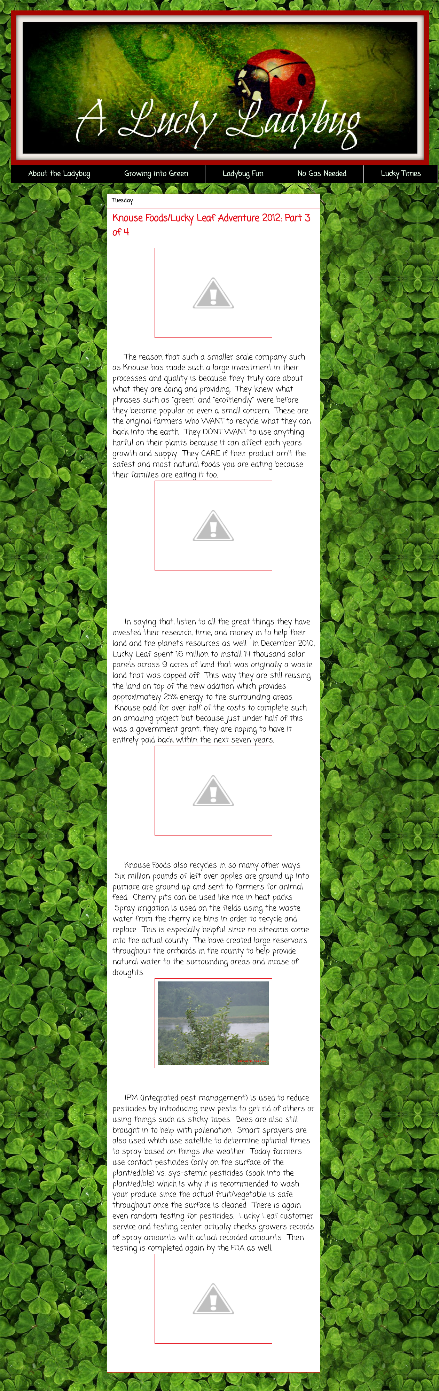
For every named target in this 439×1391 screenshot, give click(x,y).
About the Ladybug (59, 174)
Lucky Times (401, 174)
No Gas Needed (321, 174)
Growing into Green (156, 174)
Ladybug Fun (242, 174)
